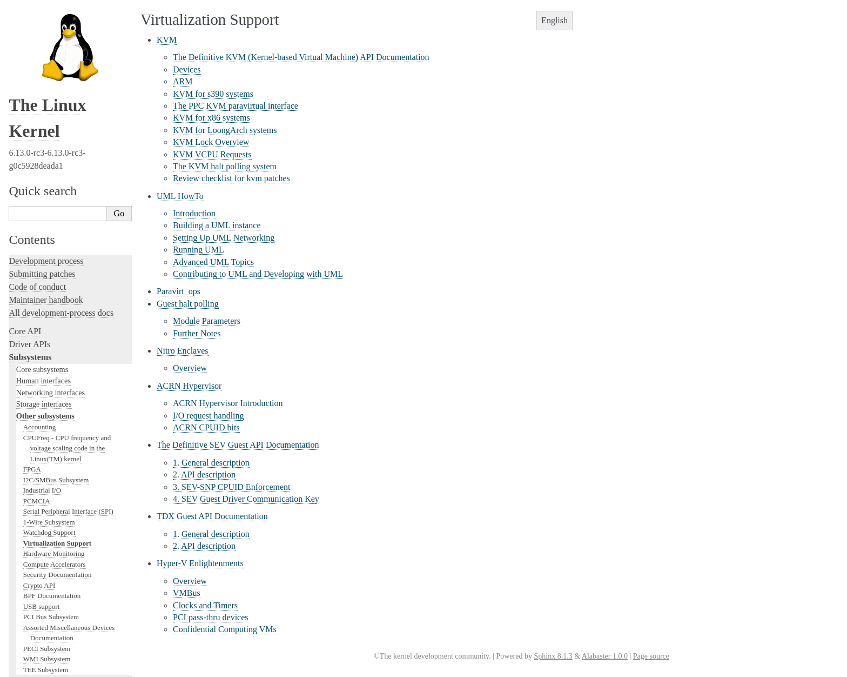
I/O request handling (208, 415)
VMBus (186, 593)
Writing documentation (49, 376)
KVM (167, 39)
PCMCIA (36, 165)
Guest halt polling (188, 303)
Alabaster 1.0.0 (605, 656)
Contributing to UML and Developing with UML (258, 273)
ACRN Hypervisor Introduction (228, 403)
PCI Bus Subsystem (51, 280)
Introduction (194, 213)
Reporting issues (37, 511)
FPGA (32, 133)
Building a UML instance (217, 225)
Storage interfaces (44, 67)
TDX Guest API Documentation (212, 516)
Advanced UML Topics (213, 262)
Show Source (32, 667)
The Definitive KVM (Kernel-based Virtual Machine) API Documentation (301, 57)
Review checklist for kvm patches (231, 178)
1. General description (211, 462)
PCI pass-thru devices (210, 617)
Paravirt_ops (178, 291)
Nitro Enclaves (183, 350)
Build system (31, 498)
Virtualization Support (57, 207)
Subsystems (30, 20)
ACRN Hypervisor (189, 385)
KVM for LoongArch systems (225, 130)
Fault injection (34, 441)
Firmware (25, 555)
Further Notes (196, 333)
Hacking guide (34, 415)
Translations (30, 623)
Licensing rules (35, 363)
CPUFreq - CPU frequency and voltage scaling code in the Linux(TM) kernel (67, 112)
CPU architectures (40, 587)
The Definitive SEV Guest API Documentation (238, 444)
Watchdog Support (49, 196)
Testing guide (32, 402)
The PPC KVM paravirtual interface (235, 105)
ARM (182, 81)
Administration (35, 485)
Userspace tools (36, 524)
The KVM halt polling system (225, 166)
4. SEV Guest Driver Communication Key (246, 498)
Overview (190, 368)
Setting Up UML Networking (223, 237)
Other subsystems (45, 79)
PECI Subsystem (47, 312)
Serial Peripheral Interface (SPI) (68, 175)
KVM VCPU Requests (212, 154)
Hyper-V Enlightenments (200, 563)
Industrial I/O (42, 154)
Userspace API (34, 537)
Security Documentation (57, 238)
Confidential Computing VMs (225, 629)
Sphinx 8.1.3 (553, 656)
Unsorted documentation (51, 605)
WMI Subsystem (47, 322)
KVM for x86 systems (211, 117)
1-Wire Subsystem (49, 186)
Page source (651, 656)
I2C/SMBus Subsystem (56, 144)
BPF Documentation (52, 259)
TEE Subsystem (45, 333)
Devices (187, 69)
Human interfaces (43, 44)
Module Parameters (206, 321)
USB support (41, 270)
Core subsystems (42, 33)
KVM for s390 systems (213, 93)
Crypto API (39, 249)
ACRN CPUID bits (206, 427)
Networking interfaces (50, 56)
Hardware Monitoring (54, 217)
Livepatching (31, 454)
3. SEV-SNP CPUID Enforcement (231, 487)
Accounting (39, 91)
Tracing (22, 428)
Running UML (198, 249)
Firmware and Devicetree (53, 568)
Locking (23, 344)
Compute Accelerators (54, 228)
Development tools (41, 389)
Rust (16, 467)
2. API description (204, 474)
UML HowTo (180, 196)
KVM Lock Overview (211, 142)
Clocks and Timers (205, 605)
